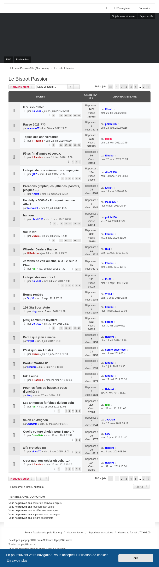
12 (75, 223)
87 (66, 145)
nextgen (61, 548)
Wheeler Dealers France (40, 249)
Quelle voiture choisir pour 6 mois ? (48, 431)
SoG (107, 433)
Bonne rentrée (33, 294)
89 (75, 145)
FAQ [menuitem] (8, 59)
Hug (107, 249)
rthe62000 (111, 172)
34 (75, 240)
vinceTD (36, 451)
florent (109, 321)
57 (66, 115)
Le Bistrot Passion (28, 79)
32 (66, 240)
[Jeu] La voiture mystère (40, 320)
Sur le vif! (30, 232)
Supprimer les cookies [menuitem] (100, 532)
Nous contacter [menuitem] (75, 532)
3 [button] (126, 87)
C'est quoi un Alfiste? (38, 350)
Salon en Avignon (35, 420)
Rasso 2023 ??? (34, 124)
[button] (110, 87)
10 (66, 223)
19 (61, 328)
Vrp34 (30, 298)
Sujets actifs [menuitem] (146, 16)
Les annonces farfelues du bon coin (48, 402)
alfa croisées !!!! (34, 447)
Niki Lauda (30, 376)
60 (79, 115)
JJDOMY (32, 424)
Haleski (109, 336)
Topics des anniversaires (40, 137)
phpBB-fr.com (28, 544)
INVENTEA (48, 548)
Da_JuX (36, 111)
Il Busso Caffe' (33, 107)
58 (70, 115)
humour (28, 215)
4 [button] (131, 87)
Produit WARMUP (35, 363)
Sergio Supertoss (115, 349)
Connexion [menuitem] (142, 8)
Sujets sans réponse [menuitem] (123, 16)
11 (70, 223)
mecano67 (33, 128)
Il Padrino (37, 140)
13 (79, 223)
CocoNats (37, 435)
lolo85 (108, 138)
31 (61, 240)
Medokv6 (32, 208)
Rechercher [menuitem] (22, 59)
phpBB (29, 540)
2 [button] (121, 87)
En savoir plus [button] (17, 560)
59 (75, 115)
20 (66, 328)
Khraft (108, 109)
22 (75, 328)
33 (70, 240)
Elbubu (109, 155)
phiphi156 (111, 124)
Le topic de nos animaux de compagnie (51, 170)
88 (70, 145)
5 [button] (135, 87)
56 (61, 115)
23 (79, 328)
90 (79, 145)
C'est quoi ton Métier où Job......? (46, 460)
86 (61, 145)
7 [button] (143, 87)
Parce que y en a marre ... (41, 337)
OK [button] (136, 558)
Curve (35, 236)
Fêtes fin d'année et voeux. (42, 153)
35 (79, 240)
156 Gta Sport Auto (36, 307)
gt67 (34, 174)
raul (34, 268)
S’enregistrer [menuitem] (121, 8)
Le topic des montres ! (39, 277)
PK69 (108, 279)
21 (70, 328)
